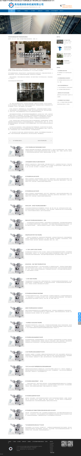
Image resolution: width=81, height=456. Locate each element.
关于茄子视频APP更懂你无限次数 (38, 441)
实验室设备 (51, 451)
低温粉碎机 (51, 444)
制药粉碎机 (51, 447)
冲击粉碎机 (51, 448)
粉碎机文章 (40, 10)
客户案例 (33, 10)
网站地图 (18, 450)
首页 (12, 10)
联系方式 (61, 10)
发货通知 (47, 10)
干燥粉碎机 (51, 449)
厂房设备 (26, 10)
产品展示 (19, 10)
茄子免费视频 (52, 443)
